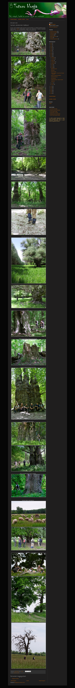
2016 (51, 53)
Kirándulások (52, 33)
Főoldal (27, 680)
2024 (51, 43)
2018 (51, 50)
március (52, 84)
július (52, 64)
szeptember (53, 61)
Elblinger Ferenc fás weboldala (55, 113)
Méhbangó (53, 70)
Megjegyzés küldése (15, 678)
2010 (51, 90)
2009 (51, 91)
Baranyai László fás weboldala (55, 110)
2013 (51, 86)
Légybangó (53, 81)
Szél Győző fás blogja (53, 108)
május (52, 67)
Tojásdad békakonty (54, 76)
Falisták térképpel (13, 19)
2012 (51, 87)
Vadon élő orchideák (53, 32)
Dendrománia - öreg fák (54, 112)
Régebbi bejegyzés (42, 680)
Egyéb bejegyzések (53, 36)
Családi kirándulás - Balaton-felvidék (57, 79)
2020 (51, 47)
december (53, 57)
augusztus (53, 63)
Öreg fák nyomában (16, 672)
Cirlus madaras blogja (53, 111)
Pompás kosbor (53, 71)
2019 (51, 49)
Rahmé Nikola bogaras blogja (55, 115)
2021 (51, 46)
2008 (51, 93)
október (52, 60)
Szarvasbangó (53, 78)
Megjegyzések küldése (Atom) (20, 682)
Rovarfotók (52, 35)
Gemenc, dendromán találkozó (56, 75)
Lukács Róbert (53, 24)
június (52, 66)
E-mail (27, 19)
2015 (51, 54)
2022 (51, 44)
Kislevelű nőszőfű (54, 68)
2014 (51, 56)
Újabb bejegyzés (13, 680)
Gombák (51, 37)
